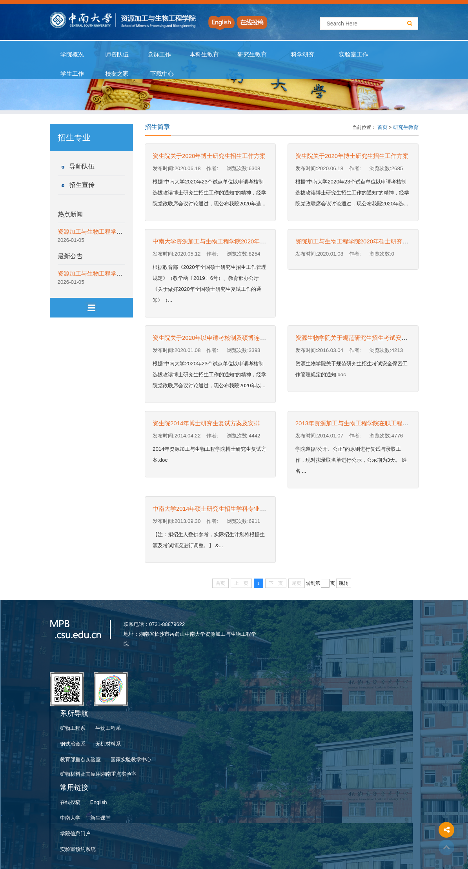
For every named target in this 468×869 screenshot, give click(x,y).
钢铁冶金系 (73, 744)
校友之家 (117, 74)
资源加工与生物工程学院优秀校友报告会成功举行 (122, 231)
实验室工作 (353, 54)
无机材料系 (108, 744)
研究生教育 (252, 54)
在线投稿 (70, 802)
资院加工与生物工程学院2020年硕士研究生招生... (360, 241)
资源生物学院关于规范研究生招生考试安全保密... (359, 337)
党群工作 (159, 54)
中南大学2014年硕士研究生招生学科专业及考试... (217, 508)
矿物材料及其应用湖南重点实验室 (98, 774)
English (98, 802)
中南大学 (70, 818)
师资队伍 (117, 54)
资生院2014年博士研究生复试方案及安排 (206, 423)
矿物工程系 (73, 728)
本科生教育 (203, 54)
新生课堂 (100, 818)
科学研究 (303, 54)
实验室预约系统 (78, 849)
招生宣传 (82, 184)
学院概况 (72, 54)
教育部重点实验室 (80, 759)
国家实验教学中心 (131, 759)
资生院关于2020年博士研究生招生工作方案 (209, 155)
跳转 (343, 583)
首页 (382, 127)
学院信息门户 (75, 833)
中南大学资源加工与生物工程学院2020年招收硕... (217, 241)
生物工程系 (108, 728)
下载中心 (162, 74)
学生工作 (72, 74)
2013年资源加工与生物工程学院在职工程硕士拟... (360, 423)
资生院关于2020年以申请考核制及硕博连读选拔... (217, 337)
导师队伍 (82, 166)
